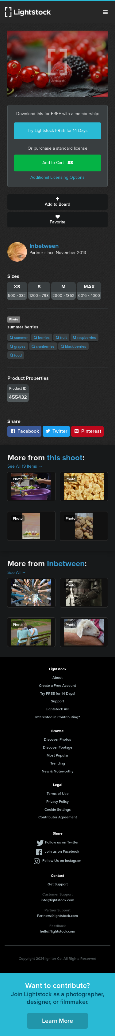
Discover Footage (57, 747)
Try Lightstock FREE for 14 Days (58, 130)
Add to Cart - (57, 162)
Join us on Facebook (62, 851)
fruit (61, 337)
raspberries (84, 337)
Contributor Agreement (57, 817)
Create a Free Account (57, 685)
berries (42, 337)
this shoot (64, 457)
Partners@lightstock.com (57, 915)
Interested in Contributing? (57, 717)
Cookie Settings (57, 809)
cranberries (43, 346)
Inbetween (44, 245)
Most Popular (57, 755)
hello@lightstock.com (57, 931)
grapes (17, 346)
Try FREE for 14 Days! (57, 693)
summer (19, 337)
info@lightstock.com (57, 900)
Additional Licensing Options (57, 177)
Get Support (58, 884)
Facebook (24, 431)
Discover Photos (57, 739)
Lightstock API (57, 709)
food (16, 355)
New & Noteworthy (57, 771)
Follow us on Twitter (62, 842)
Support (57, 701)
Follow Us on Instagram (61, 860)
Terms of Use (58, 793)
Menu (105, 12)
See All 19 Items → (25, 466)
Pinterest (87, 431)
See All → (16, 572)
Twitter (56, 431)
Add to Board (57, 202)
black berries (73, 346)
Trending (57, 763)
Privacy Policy (57, 801)
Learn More (57, 1020)
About (57, 677)
